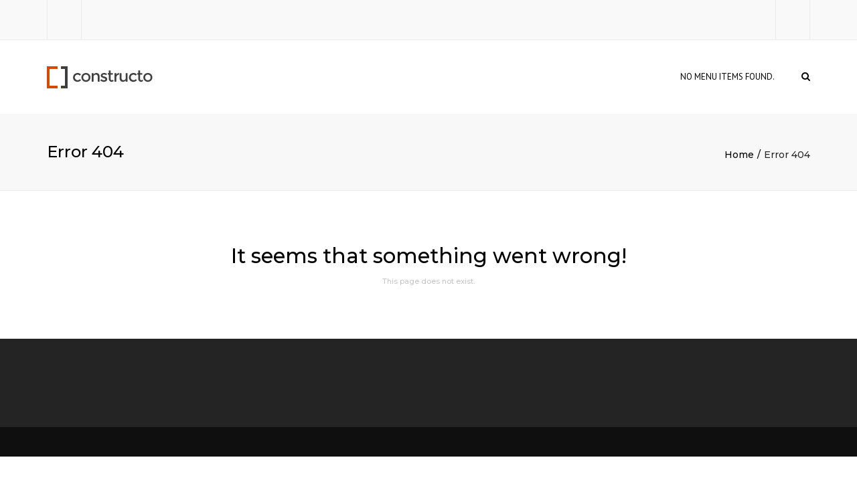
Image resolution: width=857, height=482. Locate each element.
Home (739, 155)
